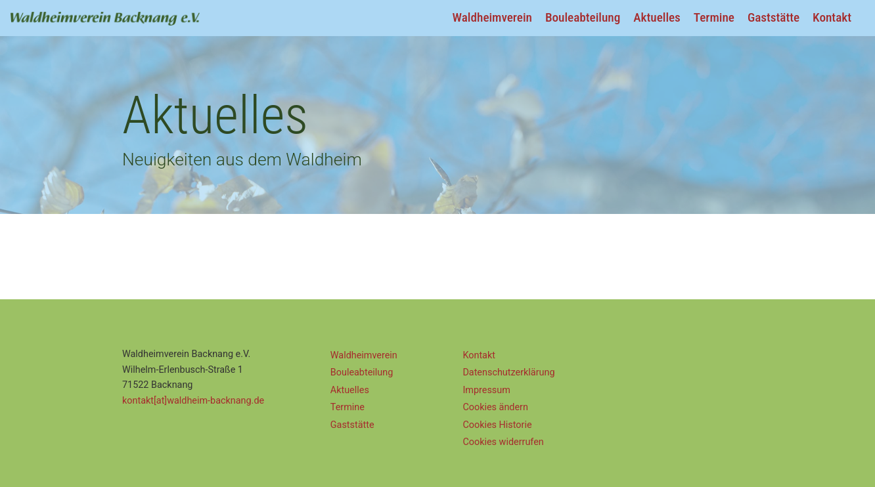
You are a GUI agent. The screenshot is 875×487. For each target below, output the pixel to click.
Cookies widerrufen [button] (502, 442)
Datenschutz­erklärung (508, 372)
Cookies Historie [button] (496, 425)
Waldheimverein (492, 17)
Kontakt (832, 17)
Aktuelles (657, 17)
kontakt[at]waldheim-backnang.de (193, 400)
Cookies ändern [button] (495, 407)
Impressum (486, 390)
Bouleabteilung (582, 17)
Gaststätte (773, 17)
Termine (714, 17)
